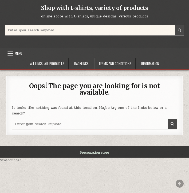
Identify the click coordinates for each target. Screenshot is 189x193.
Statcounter (10, 160)
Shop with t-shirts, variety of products (94, 8)
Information (150, 63)
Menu (18, 53)
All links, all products (47, 63)
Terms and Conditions (115, 63)
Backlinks (81, 63)
